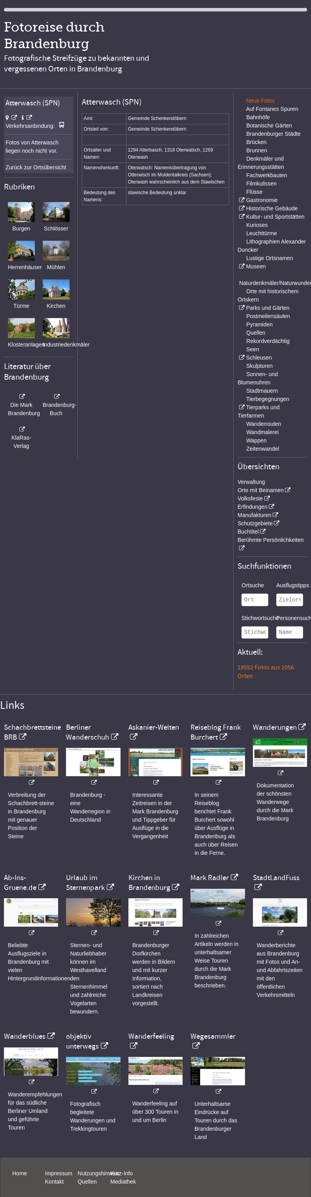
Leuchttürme (261, 233)
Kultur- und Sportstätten (275, 217)
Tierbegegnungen (267, 399)
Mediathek (123, 1181)
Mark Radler (209, 877)
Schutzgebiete (255, 523)
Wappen (256, 440)
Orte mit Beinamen (260, 490)
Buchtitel (248, 531)
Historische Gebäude (272, 208)
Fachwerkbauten (266, 175)
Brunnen (256, 150)
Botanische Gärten (269, 125)
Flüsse (254, 192)
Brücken (256, 142)
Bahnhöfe (258, 117)
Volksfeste (250, 498)
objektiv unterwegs (82, 1041)
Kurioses (257, 225)
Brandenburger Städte (273, 134)
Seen (252, 349)
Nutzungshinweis (99, 1173)
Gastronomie (262, 200)
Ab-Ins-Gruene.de (20, 882)
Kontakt (54, 1181)
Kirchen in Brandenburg (149, 882)
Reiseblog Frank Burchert (215, 732)
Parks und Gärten (268, 308)
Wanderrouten (263, 424)
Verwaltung (251, 482)
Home (19, 1173)
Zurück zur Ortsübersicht (36, 167)
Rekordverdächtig (268, 341)
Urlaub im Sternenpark (85, 882)
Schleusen (259, 357)
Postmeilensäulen (268, 316)
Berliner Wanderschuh (87, 732)
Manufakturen (254, 515)
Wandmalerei (262, 432)
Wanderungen (275, 727)
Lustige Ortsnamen (269, 258)
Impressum (58, 1173)
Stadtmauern (262, 391)
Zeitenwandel (262, 449)
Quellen (255, 333)
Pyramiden (259, 324)
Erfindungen (252, 507)
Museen (256, 266)
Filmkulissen (261, 183)
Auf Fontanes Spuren (272, 109)
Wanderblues (24, 1036)
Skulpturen (259, 366)
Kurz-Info (121, 1173)
